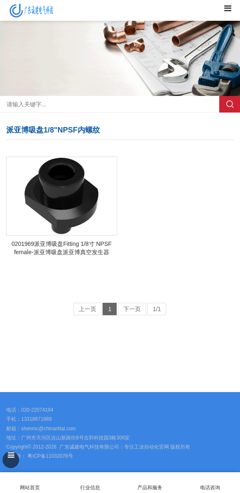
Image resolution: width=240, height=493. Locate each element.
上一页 (87, 309)
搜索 (229, 104)
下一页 (132, 309)
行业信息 (90, 488)
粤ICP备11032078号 (49, 456)
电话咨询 (210, 483)
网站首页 (30, 483)
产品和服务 (149, 488)
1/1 (157, 309)
